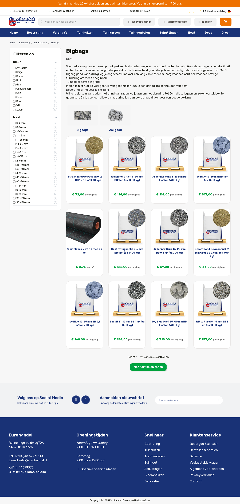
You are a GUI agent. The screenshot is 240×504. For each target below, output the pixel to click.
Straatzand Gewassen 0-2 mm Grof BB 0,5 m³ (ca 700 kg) (212, 253)
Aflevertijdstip (141, 21)
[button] (225, 21)
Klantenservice (177, 21)
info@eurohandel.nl (33, 460)
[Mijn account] (205, 21)
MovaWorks (144, 500)
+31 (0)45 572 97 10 (28, 456)
